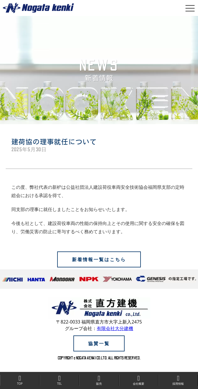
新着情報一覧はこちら (99, 259)
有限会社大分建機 (115, 328)
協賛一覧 (99, 343)
